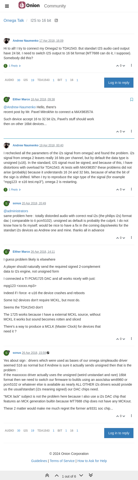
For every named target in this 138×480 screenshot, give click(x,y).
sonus (17, 203)
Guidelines (39, 461)
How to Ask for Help (92, 461)
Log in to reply (118, 83)
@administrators (16, 211)
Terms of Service (62, 461)
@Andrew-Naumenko (20, 107)
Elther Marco (21, 99)
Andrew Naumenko (26, 40)
